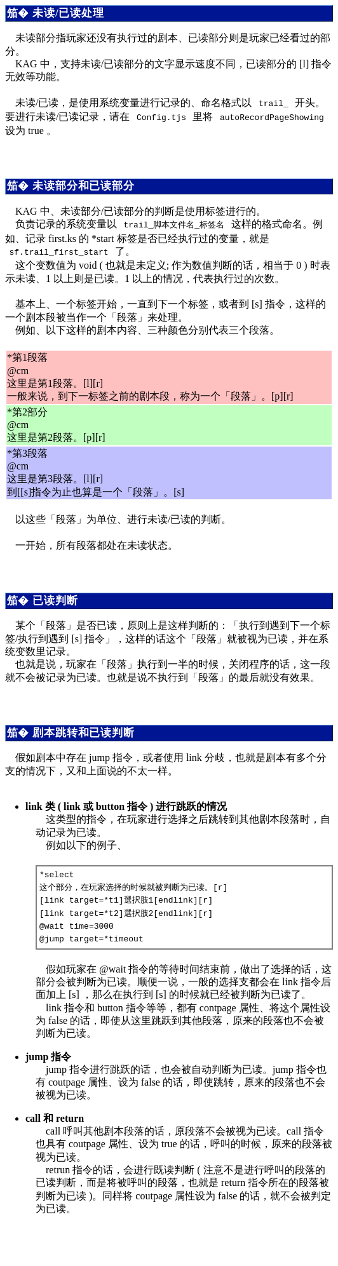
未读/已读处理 (68, 13)
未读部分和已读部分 (83, 183)
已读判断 (55, 595)
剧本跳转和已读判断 (83, 728)
